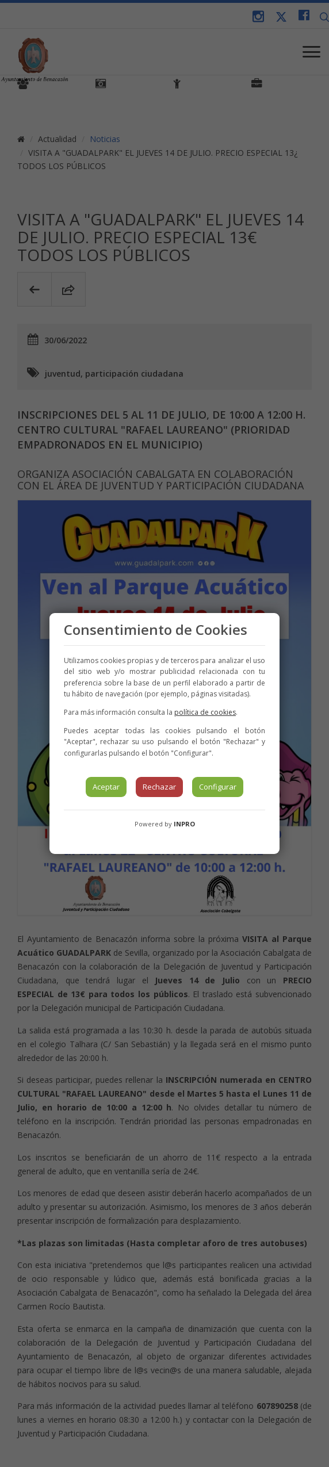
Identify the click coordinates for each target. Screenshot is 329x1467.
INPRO (184, 823)
